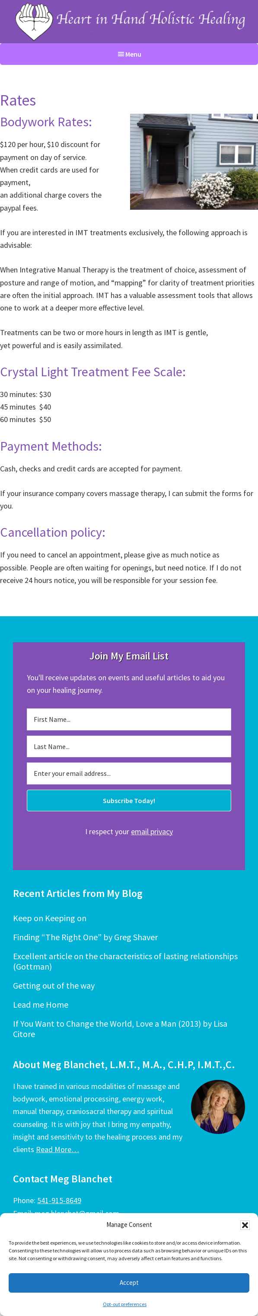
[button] (245, 1225)
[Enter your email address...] (129, 773)
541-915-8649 (59, 1200)
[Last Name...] (129, 746)
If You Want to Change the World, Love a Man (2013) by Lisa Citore (120, 1028)
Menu (133, 54)
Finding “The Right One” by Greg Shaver (85, 937)
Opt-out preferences (125, 1304)
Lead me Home (40, 1004)
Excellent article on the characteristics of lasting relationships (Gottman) (125, 961)
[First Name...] (129, 719)
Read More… (57, 1149)
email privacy (152, 831)
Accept (129, 1282)
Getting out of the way (54, 985)
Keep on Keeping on (49, 918)
